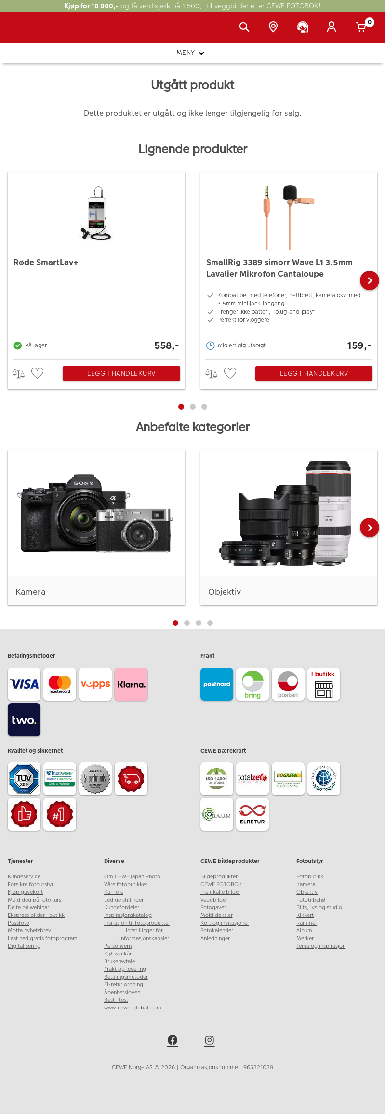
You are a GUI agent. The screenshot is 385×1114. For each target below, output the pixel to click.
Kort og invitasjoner (224, 923)
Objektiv (307, 892)
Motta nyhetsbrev (29, 930)
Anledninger (215, 938)
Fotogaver (213, 907)
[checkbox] (38, 373)
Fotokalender (216, 930)
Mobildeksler (216, 915)
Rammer (306, 923)
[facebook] (174, 1041)
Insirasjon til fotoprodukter (137, 923)
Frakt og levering (125, 969)
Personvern (118, 946)
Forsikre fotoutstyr (30, 884)
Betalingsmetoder (126, 977)
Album (304, 930)
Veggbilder (213, 899)
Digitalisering (24, 946)
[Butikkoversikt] (275, 28)
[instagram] (211, 1041)
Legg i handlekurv (121, 373)
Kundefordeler (121, 907)
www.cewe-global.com (132, 1007)
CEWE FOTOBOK (221, 884)
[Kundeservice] (304, 28)
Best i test (116, 1000)
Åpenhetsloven (122, 992)
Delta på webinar (28, 907)
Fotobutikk (309, 876)
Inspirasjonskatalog (128, 915)
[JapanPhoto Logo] (27, 33)
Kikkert (305, 915)
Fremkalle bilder (220, 892)
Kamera (305, 884)
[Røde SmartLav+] (96, 263)
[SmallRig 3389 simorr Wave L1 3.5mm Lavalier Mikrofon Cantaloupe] (289, 263)
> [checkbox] (22, 374)
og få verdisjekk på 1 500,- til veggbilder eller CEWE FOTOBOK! (192, 6)
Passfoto (18, 923)
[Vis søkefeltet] (246, 28)
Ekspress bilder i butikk (36, 915)
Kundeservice (24, 876)
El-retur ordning (123, 984)
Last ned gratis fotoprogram (43, 938)
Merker (305, 938)
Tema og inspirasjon (320, 946)
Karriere (113, 892)
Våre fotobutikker (125, 884)
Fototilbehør (311, 899)
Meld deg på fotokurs (34, 899)
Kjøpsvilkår (118, 953)
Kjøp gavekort (25, 892)
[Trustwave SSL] (61, 780)
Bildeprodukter (219, 876)
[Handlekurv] (362, 28)
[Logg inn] (333, 28)
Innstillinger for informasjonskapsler (144, 934)
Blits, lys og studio (319, 907)
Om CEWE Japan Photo (132, 876)
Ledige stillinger (124, 899)
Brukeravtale (119, 961)
